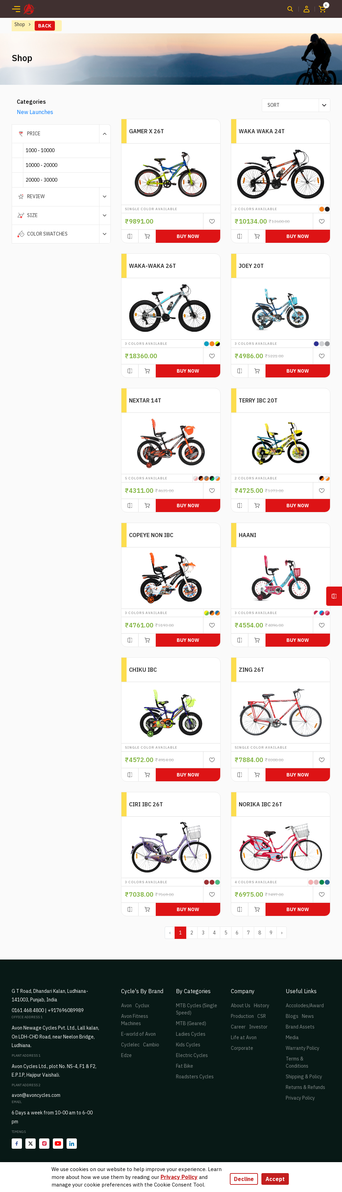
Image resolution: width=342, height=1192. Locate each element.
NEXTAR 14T (145, 400)
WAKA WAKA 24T (262, 131)
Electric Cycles (192, 1055)
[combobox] (296, 105)
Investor (258, 1027)
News (308, 1016)
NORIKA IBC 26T (260, 804)
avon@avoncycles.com (36, 1095)
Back (44, 26)
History (261, 1005)
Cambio (151, 1045)
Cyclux (142, 1005)
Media (292, 1037)
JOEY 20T (251, 265)
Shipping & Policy (304, 1077)
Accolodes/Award (305, 1005)
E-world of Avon (138, 1034)
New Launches (35, 112)
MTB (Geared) (191, 1023)
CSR (261, 1016)
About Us (240, 1005)
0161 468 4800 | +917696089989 (48, 1010)
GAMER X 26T (146, 131)
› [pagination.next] (281, 933)
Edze (126, 1055)
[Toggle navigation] (16, 8)
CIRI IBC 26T (146, 804)
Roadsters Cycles (195, 1077)
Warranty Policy (302, 1048)
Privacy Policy (300, 1098)
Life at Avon (244, 1037)
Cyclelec (130, 1045)
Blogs (292, 1016)
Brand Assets (300, 1027)
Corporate (242, 1048)
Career (238, 1027)
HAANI (247, 535)
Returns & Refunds (305, 1087)
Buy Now (188, 236)
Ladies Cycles (190, 1034)
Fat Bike (184, 1066)
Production (242, 1016)
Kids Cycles (188, 1045)
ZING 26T (251, 669)
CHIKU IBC (143, 669)
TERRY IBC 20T (258, 400)
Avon (126, 1005)
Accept (275, 1179)
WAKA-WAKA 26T (152, 265)
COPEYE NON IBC (151, 535)
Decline (244, 1179)
